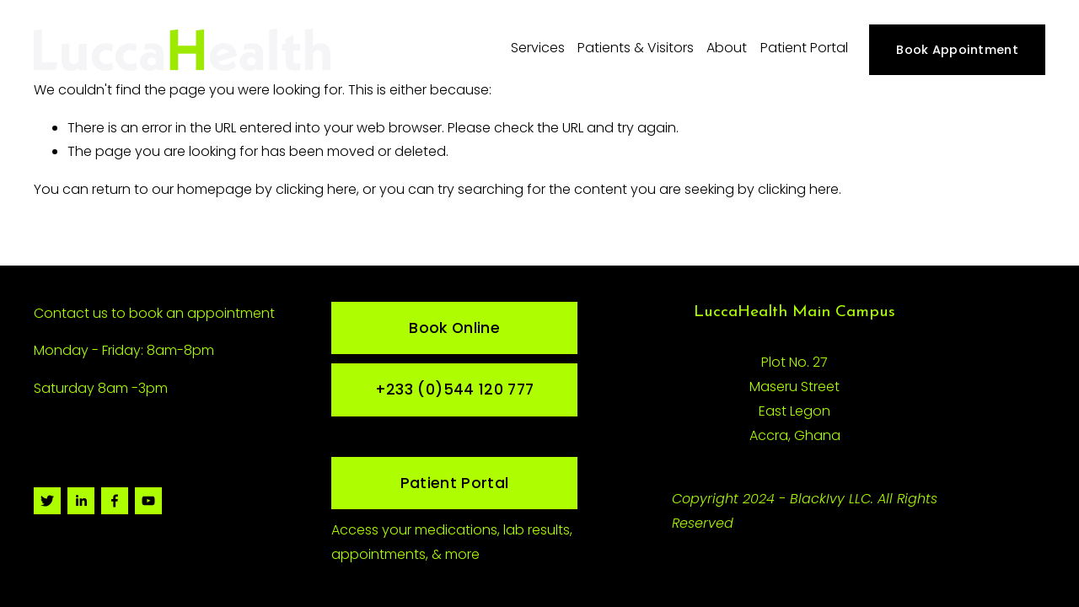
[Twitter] (47, 500)
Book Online (454, 328)
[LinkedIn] (80, 500)
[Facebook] (114, 500)
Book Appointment (957, 49)
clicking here (316, 189)
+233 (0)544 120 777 (454, 389)
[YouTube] (148, 500)
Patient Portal (804, 47)
